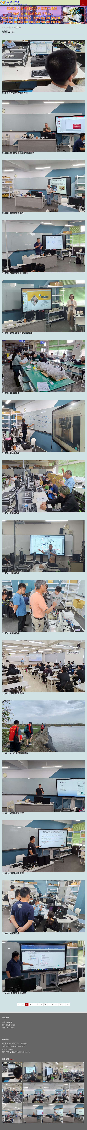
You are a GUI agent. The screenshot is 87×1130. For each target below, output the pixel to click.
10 (60, 1004)
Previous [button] (4, 14)
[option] (43, 15)
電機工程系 (6, 28)
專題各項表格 (7, 1022)
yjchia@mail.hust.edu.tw (20, 1052)
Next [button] (83, 14)
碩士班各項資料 (8, 1028)
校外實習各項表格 (9, 1025)
